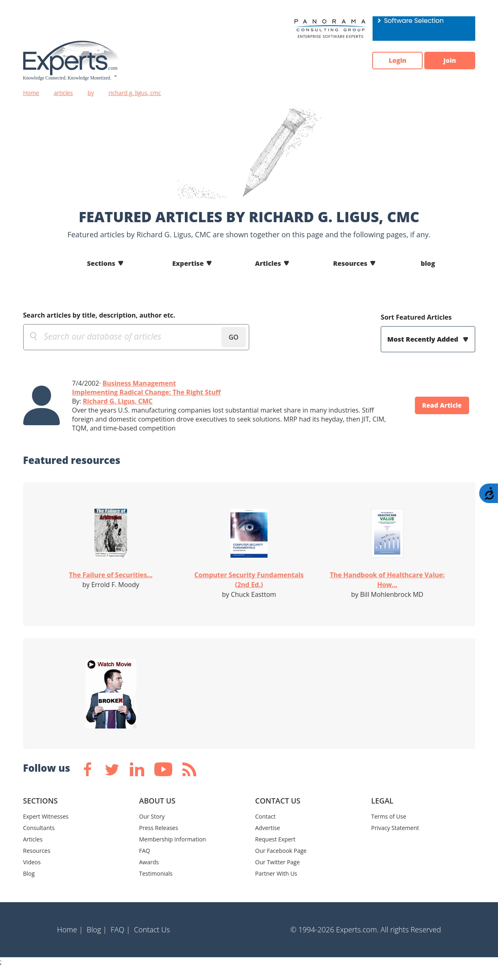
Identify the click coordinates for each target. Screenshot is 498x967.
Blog (29, 873)
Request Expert (275, 839)
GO (233, 337)
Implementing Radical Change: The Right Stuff (146, 392)
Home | (70, 929)
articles (63, 93)
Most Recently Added (423, 339)
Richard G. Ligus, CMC (117, 401)
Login (394, 60)
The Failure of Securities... (110, 574)
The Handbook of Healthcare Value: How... (387, 579)
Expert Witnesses (46, 816)
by (91, 93)
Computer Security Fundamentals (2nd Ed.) (248, 579)
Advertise (267, 828)
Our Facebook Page (281, 850)
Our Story (152, 816)
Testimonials (156, 873)
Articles (268, 263)
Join (448, 60)
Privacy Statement (395, 828)
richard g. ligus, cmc (134, 93)
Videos (32, 862)
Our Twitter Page (277, 862)
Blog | (97, 929)
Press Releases (158, 828)
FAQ (144, 850)
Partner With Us (276, 873)
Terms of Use (388, 816)
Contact (265, 816)
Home (31, 93)
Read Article (440, 405)
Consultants (39, 828)
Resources (350, 263)
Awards (149, 862)
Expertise (188, 263)
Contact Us (152, 929)
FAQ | (120, 929)
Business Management (139, 383)
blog (428, 263)
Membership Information (172, 839)
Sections (101, 263)
